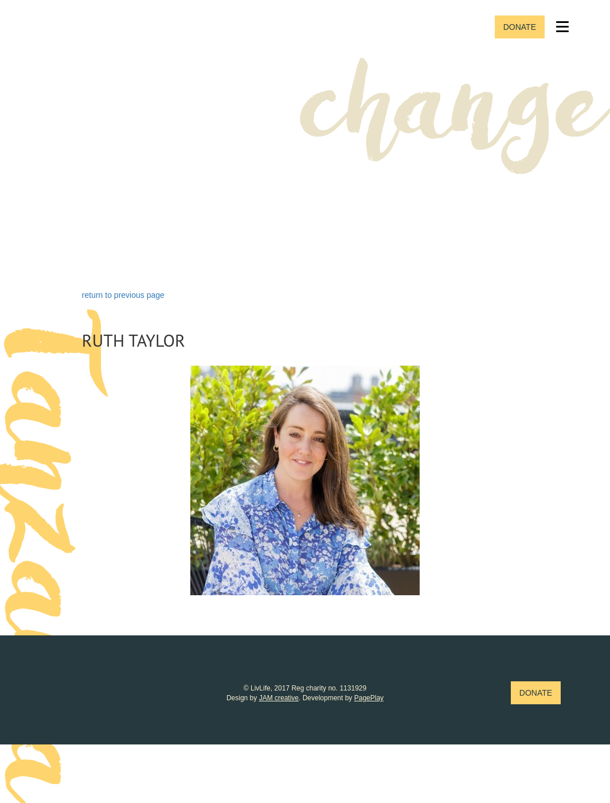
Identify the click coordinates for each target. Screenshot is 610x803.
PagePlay (369, 698)
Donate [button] (519, 27)
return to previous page (123, 295)
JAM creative (279, 698)
